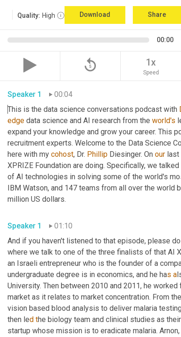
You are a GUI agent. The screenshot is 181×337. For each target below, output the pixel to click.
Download (95, 14)
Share (157, 14)
